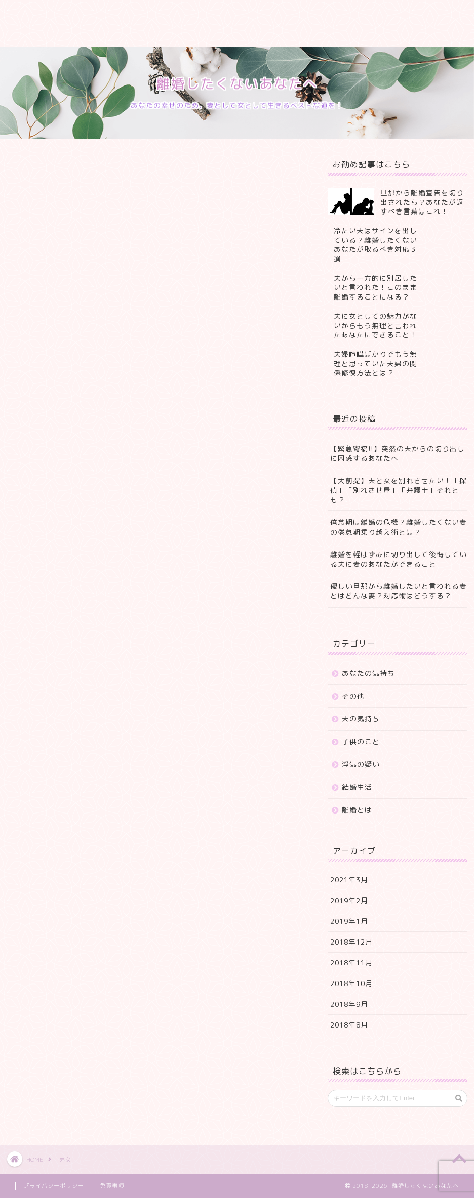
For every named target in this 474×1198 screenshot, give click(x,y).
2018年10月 (351, 983)
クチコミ (276, 13)
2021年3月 (349, 879)
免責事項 (112, 1186)
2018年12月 (351, 942)
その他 (353, 696)
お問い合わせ (339, 13)
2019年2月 (349, 900)
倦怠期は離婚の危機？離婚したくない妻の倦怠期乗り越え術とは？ (398, 526)
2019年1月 (349, 921)
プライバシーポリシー (177, 33)
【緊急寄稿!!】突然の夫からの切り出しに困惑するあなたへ (397, 453)
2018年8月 (349, 1025)
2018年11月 (351, 962)
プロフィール (93, 13)
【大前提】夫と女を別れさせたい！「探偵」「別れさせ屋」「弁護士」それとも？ (398, 490)
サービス (157, 13)
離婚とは (357, 810)
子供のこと (361, 741)
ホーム (34, 13)
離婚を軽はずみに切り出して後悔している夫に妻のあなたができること (398, 559)
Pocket (64, 397)
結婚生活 (357, 787)
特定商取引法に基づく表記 (68, 33)
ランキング (216, 13)
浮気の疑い (361, 764)
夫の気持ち (361, 718)
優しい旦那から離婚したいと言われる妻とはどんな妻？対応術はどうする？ (398, 591)
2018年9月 (349, 1004)
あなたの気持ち (368, 673)
